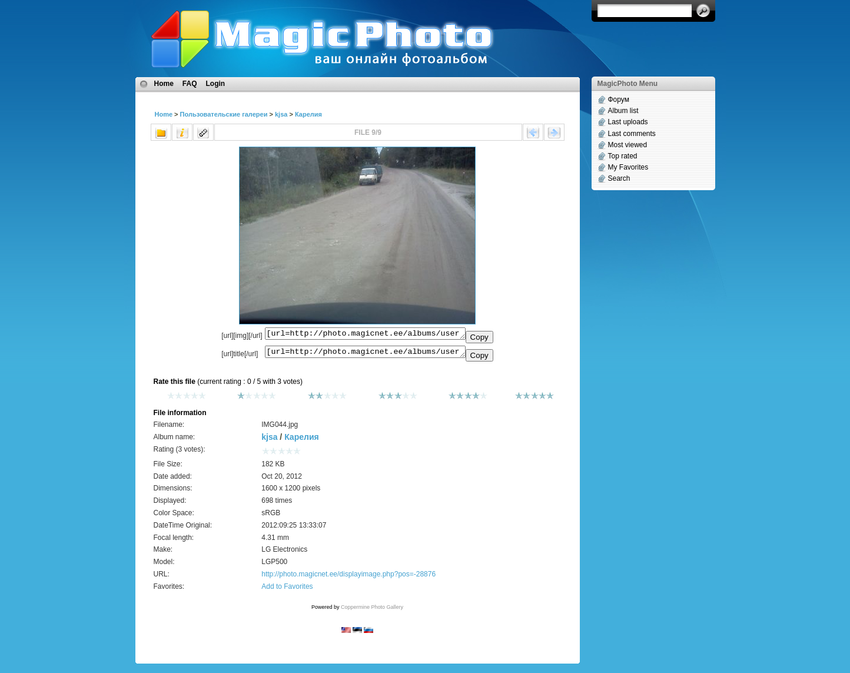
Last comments (632, 134)
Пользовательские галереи (224, 114)
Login (215, 83)
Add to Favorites (287, 590)
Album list (623, 111)
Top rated (623, 156)
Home (164, 83)
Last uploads (628, 122)
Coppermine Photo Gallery (372, 611)
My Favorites (628, 167)
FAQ (189, 83)
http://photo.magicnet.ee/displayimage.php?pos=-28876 (348, 577)
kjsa (281, 114)
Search (619, 178)
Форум (618, 99)
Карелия (308, 114)
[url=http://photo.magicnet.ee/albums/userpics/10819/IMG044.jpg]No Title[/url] (365, 354)
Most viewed (628, 145)
